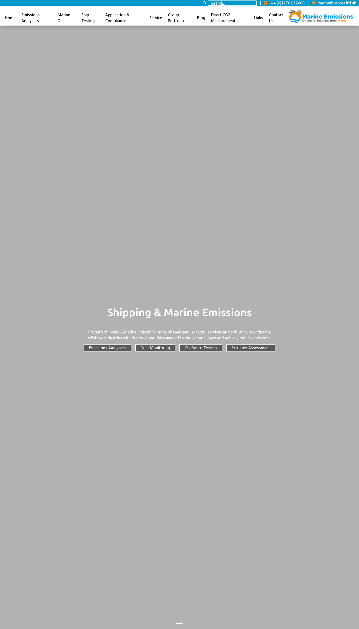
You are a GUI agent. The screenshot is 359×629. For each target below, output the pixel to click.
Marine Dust (64, 18)
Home (10, 18)
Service (155, 18)
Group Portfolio (176, 18)
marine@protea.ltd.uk (334, 3)
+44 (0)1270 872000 (284, 3)
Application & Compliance (117, 18)
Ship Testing (88, 18)
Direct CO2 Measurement (223, 18)
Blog (201, 18)
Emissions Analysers (30, 18)
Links (258, 18)
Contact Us (276, 18)
